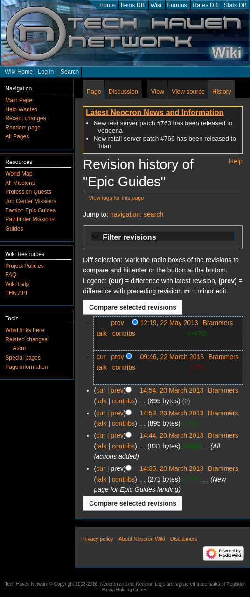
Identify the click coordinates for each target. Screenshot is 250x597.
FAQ (10, 274)
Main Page (18, 100)
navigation (125, 214)
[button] (162, 237)
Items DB (133, 5)
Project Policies (24, 266)
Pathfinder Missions (29, 219)
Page (94, 91)
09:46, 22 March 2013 (172, 356)
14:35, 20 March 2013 (171, 468)
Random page (23, 127)
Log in (46, 71)
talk (102, 333)
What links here (24, 330)
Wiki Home (19, 71)
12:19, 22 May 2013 (169, 322)
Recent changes (25, 118)
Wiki (156, 5)
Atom (19, 348)
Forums (177, 5)
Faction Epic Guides (30, 210)
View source (188, 91)
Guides (14, 228)
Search (70, 71)
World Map (18, 173)
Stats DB (235, 5)
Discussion (123, 91)
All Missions (20, 183)
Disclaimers (183, 539)
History (221, 91)
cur (101, 356)
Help (236, 161)
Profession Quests (28, 192)
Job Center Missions (30, 201)
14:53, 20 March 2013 (171, 413)
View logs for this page (116, 198)
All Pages (17, 136)
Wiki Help (17, 284)
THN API (16, 293)
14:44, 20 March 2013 (171, 435)
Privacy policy (97, 539)
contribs (123, 333)
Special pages (23, 357)
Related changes (26, 339)
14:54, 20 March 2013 (171, 390)
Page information (26, 367)
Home (107, 5)
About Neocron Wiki (141, 539)
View (157, 91)
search (153, 214)
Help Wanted (21, 109)
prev (117, 322)
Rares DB (205, 5)
